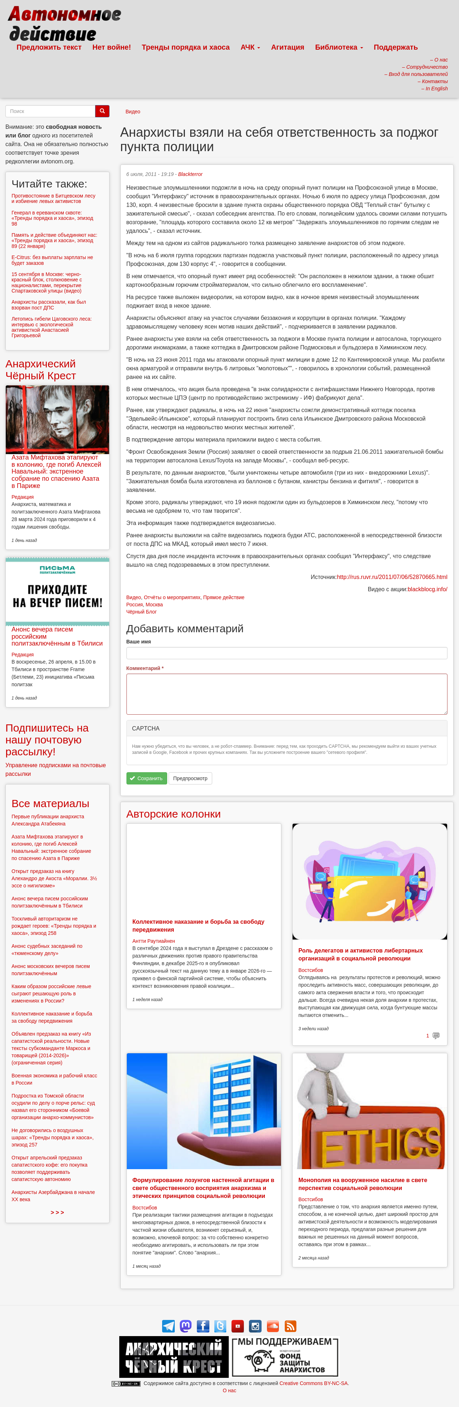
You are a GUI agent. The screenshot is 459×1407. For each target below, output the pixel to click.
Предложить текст (49, 47)
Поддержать (396, 47)
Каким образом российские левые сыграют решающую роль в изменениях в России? (51, 993)
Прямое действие (224, 597)
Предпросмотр (190, 778)
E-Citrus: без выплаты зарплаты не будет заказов (52, 260)
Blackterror (190, 174)
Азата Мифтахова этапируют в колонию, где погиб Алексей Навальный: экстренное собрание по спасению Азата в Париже (56, 471)
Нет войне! (112, 47)
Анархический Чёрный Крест (40, 369)
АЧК (250, 47)
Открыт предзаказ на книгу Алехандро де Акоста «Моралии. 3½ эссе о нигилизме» (54, 878)
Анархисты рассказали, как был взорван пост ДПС (49, 304)
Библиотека (339, 47)
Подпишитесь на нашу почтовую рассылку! (47, 739)
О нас (229, 1390)
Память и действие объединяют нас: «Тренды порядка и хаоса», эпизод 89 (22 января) (54, 240)
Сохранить (146, 778)
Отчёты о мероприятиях (172, 597)
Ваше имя (138, 641)
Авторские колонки (173, 814)
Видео (133, 111)
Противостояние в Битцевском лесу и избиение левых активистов (53, 198)
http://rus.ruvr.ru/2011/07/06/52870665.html (392, 577)
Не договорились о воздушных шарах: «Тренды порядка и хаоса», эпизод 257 (53, 1137)
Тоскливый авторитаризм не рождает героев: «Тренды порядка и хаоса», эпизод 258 (54, 926)
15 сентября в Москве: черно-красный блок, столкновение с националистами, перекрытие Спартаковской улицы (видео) (47, 282)
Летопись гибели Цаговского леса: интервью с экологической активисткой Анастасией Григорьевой (52, 327)
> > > (57, 1212)
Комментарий (145, 668)
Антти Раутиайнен (154, 941)
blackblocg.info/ (427, 589)
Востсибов (310, 970)
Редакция (23, 497)
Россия (134, 604)
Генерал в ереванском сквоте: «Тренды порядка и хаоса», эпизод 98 (52, 218)
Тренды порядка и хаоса (186, 47)
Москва (154, 604)
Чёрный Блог (141, 612)
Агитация (287, 47)
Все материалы (50, 803)
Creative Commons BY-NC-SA (314, 1383)
